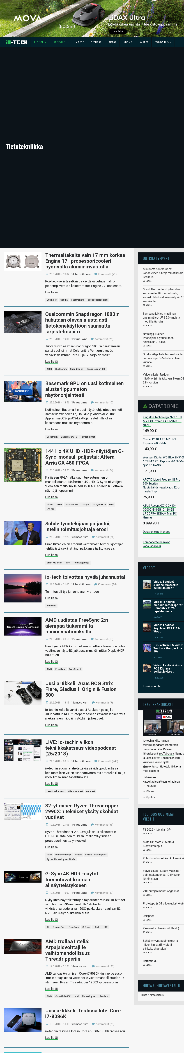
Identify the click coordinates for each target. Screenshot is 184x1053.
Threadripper (89, 996)
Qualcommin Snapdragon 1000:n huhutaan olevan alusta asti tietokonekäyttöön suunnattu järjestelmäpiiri (82, 323)
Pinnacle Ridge (63, 854)
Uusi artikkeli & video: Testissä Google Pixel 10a (168, 648)
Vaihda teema (163, 42)
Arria (59, 504)
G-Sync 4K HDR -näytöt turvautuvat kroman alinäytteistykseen (71, 879)
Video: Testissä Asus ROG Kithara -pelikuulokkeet (167, 668)
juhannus (51, 605)
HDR (105, 927)
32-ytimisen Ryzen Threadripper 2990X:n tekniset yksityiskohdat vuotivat (81, 811)
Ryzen (78, 854)
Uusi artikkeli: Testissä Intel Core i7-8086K (83, 1013)
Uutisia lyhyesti (157, 258)
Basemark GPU (69, 436)
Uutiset (40, 42)
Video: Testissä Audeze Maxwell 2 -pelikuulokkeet (166, 585)
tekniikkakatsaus (56, 791)
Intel (111, 504)
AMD (49, 669)
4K (48, 927)
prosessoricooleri (97, 299)
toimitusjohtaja (81, 562)
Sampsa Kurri (80, 537)
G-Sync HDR (99, 504)
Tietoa (112, 42)
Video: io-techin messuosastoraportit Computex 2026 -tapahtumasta (168, 606)
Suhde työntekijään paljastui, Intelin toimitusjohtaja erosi (78, 526)
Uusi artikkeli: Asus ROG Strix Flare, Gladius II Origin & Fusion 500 (80, 689)
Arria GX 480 (71, 504)
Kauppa (144, 42)
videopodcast (75, 791)
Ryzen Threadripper (96, 854)
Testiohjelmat (87, 436)
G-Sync (85, 504)
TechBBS (96, 42)
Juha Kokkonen (81, 274)
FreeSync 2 (75, 669)
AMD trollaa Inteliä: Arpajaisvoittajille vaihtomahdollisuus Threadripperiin (67, 950)
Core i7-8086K (62, 996)
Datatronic (162, 406)
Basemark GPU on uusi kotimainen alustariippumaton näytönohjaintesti (84, 389)
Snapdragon (76, 369)
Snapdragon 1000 (96, 369)
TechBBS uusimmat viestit (159, 816)
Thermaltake (77, 299)
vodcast (90, 791)
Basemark (52, 436)
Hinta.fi (128, 42)
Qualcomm (61, 369)
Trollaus (104, 996)
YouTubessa (166, 753)
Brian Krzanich (54, 562)
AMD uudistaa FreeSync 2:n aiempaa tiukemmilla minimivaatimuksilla (76, 625)
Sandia (64, 299)
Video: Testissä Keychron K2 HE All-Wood (166, 628)
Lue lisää (51, 292)
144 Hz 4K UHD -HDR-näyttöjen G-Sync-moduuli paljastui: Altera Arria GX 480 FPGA (84, 457)
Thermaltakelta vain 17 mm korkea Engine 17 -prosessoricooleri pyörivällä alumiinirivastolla (85, 261)
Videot (80, 42)
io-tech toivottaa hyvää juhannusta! (85, 577)
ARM (49, 369)
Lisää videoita (151, 686)
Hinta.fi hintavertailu (152, 995)
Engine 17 (52, 299)
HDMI (96, 927)
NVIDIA (50, 509)
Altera (50, 504)
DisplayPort (59, 927)
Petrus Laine (79, 339)
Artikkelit (61, 42)
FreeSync (60, 669)
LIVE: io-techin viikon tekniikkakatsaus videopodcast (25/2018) (80, 748)
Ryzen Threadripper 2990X (61, 859)
